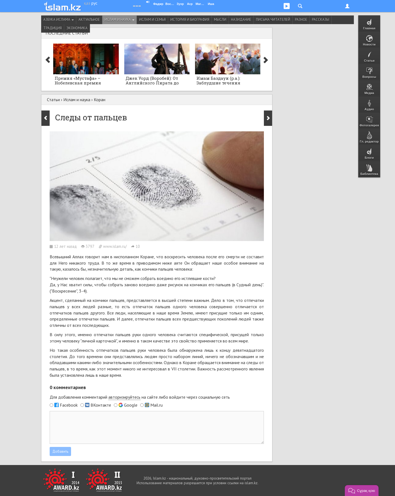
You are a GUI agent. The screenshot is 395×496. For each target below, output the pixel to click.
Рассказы (320, 19)
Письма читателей (273, 19)
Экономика (77, 28)
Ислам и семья (152, 19)
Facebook (69, 405)
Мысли (220, 19)
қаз (87, 3)
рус (94, 3)
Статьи (53, 99)
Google (130, 405)
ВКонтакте (101, 405)
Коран (99, 99)
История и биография (189, 19)
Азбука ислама (58, 19)
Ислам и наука (119, 19)
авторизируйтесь (124, 397)
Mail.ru (156, 405)
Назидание (241, 19)
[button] (362, 490)
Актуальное (89, 19)
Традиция (52, 28)
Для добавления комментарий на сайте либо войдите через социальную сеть (140, 397)
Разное (301, 19)
